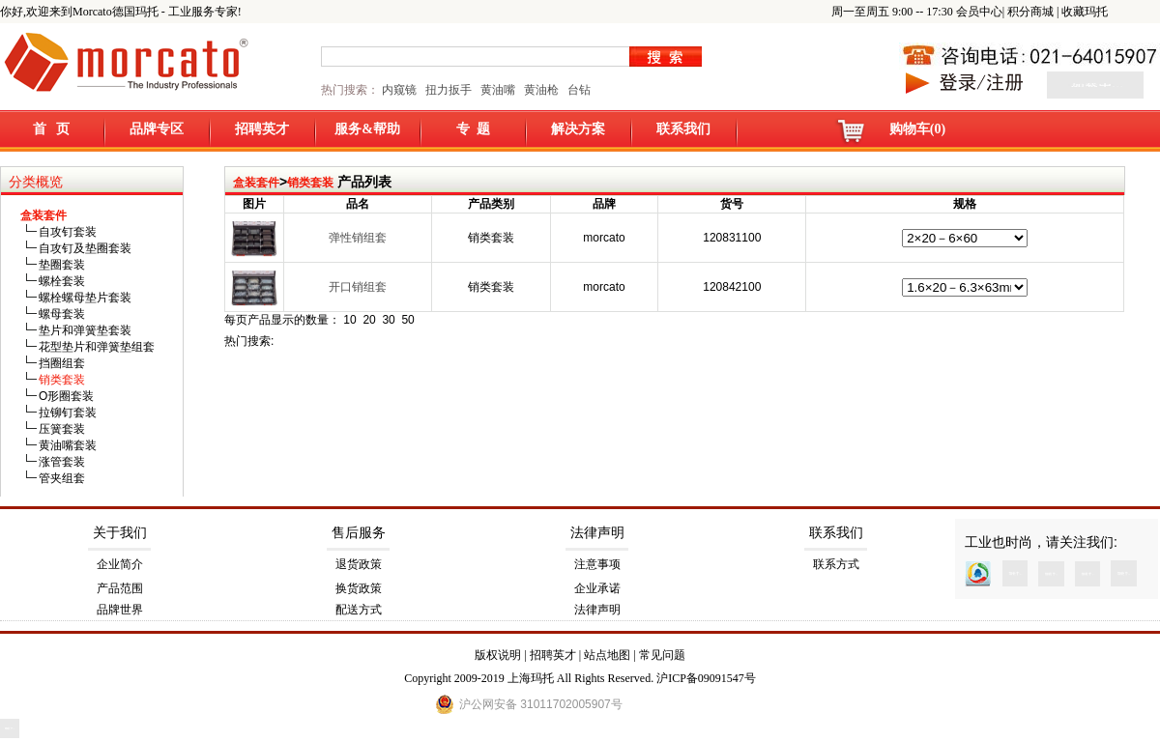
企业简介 (120, 564)
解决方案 (578, 129)
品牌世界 (120, 609)
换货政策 (358, 588)
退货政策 (358, 564)
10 (349, 320)
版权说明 (498, 655)
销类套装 (310, 182)
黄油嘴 (497, 90)
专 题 (473, 129)
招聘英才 (262, 129)
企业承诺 (597, 588)
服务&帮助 (367, 129)
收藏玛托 (1084, 11)
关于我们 (120, 533)
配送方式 (358, 609)
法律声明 (597, 533)
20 (368, 320)
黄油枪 (541, 90)
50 (407, 320)
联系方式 (836, 564)
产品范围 (120, 588)
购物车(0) (917, 129)
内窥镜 (399, 90)
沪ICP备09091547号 (706, 678)
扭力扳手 (448, 90)
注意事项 (597, 564)
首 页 (52, 129)
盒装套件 (256, 182)
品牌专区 (157, 129)
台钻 (578, 90)
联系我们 (683, 129)
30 (388, 320)
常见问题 (662, 655)
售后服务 (359, 533)
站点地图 (607, 655)
